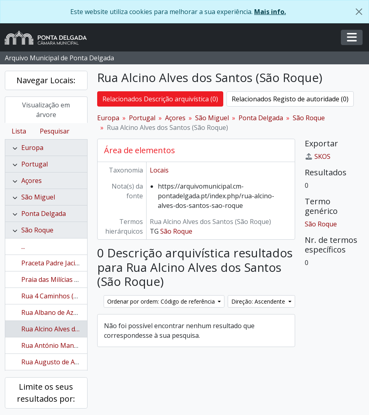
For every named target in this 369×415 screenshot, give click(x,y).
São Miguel (38, 197)
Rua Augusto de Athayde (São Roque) (77, 361)
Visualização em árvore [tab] (46, 110)
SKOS (317, 156)
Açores (31, 180)
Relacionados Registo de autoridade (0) (290, 99)
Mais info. (270, 11)
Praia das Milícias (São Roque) (65, 279)
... (23, 246)
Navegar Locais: (45, 80)
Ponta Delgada (43, 213)
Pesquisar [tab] (54, 131)
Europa (32, 147)
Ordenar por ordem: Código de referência (161, 301)
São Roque (37, 230)
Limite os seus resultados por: (46, 392)
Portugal (34, 164)
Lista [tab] (19, 131)
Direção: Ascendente (259, 301)
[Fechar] (359, 11)
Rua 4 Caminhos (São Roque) (64, 296)
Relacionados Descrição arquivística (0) (160, 99)
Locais (159, 170)
